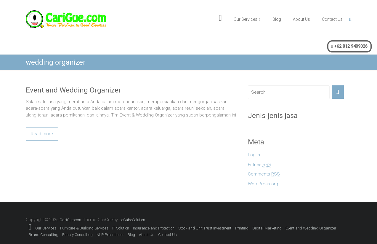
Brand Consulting (43, 234)
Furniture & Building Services (84, 228)
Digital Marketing (267, 228)
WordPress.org (263, 183)
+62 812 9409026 (349, 46)
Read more (42, 133)
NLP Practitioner (110, 234)
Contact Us (332, 19)
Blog (276, 19)
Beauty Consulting (77, 234)
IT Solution (120, 228)
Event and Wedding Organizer (73, 90)
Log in (254, 154)
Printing (241, 228)
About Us (301, 19)
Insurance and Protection (153, 228)
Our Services (245, 19)
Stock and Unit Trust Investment (204, 228)
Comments (264, 174)
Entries (259, 165)
